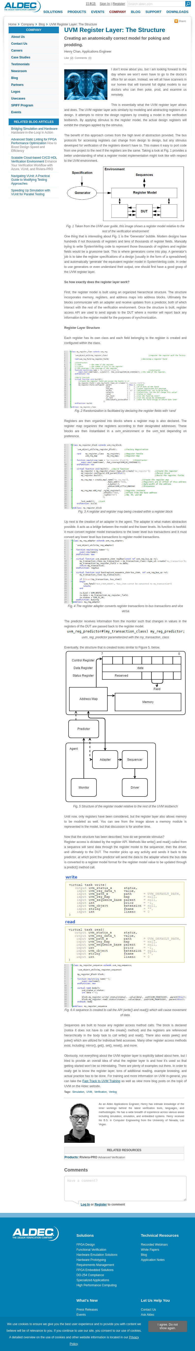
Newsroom (19, 71)
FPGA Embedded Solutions (94, 1270)
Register (119, 4)
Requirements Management (95, 1265)
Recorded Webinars (154, 1244)
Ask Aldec (147, 1314)
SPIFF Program (22, 105)
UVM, (89, 1091)
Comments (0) (83, 58)
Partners (17, 85)
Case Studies (20, 57)
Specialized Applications (92, 1280)
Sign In (105, 4)
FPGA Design (85, 1244)
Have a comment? (125, 1188)
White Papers (150, 1249)
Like (66, 58)
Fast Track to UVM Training (101, 1081)
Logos (15, 91)
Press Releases (87, 1309)
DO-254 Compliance (90, 1275)
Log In (85, 1204)
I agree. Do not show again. (168, 1326)
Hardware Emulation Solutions (96, 1255)
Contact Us (19, 43)
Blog (14, 78)
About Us (18, 37)
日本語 (91, 4)
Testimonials (20, 64)
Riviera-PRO (88, 1157)
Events (16, 112)
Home (12, 24)
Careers (17, 50)
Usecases (18, 98)
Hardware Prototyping (91, 1260)
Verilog (113, 1091)
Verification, (100, 1091)
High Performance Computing (96, 1285)
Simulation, (78, 1091)
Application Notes (153, 1260)
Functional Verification (91, 1249)
